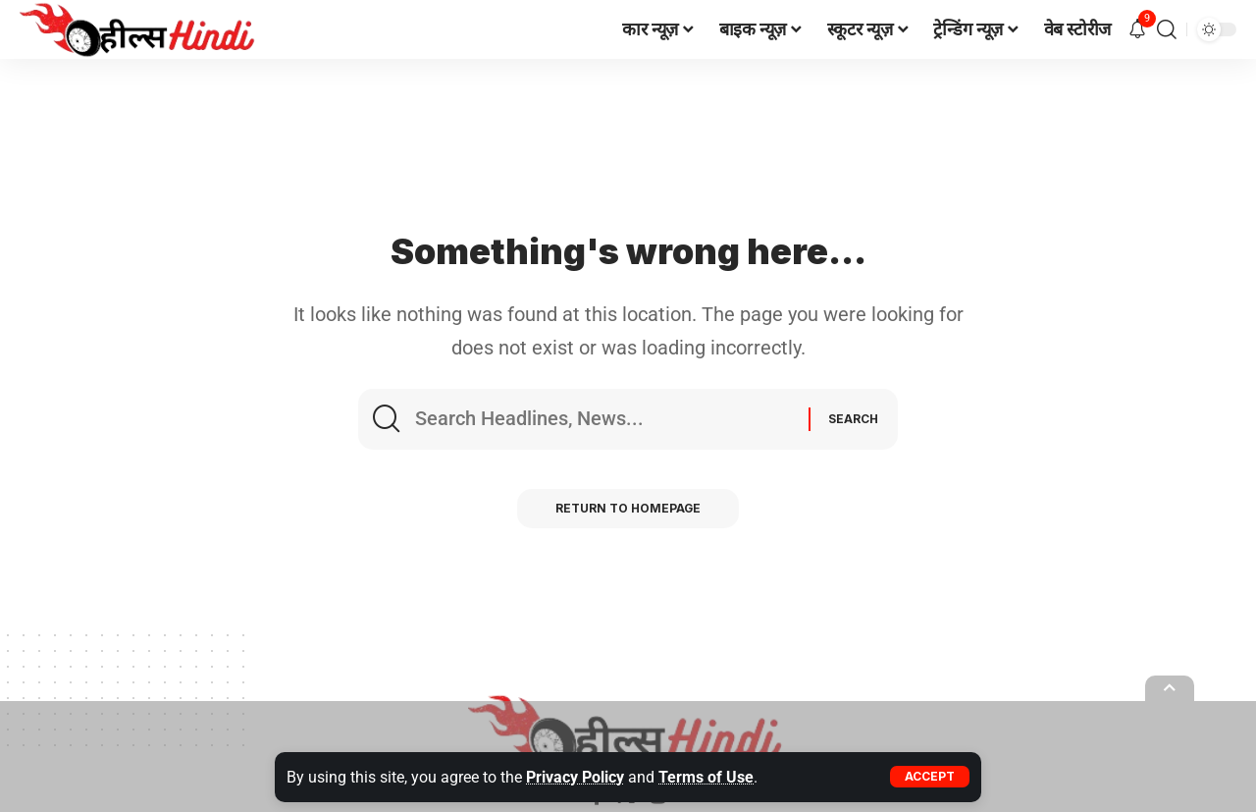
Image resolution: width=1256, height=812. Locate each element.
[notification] (1137, 30)
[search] (1167, 29)
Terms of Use (706, 777)
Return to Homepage (628, 509)
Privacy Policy (575, 777)
